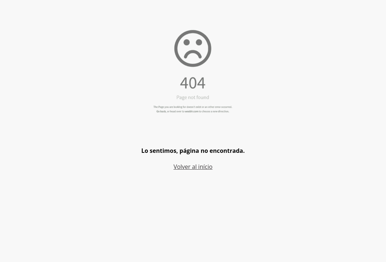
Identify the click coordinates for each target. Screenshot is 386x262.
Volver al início (192, 167)
